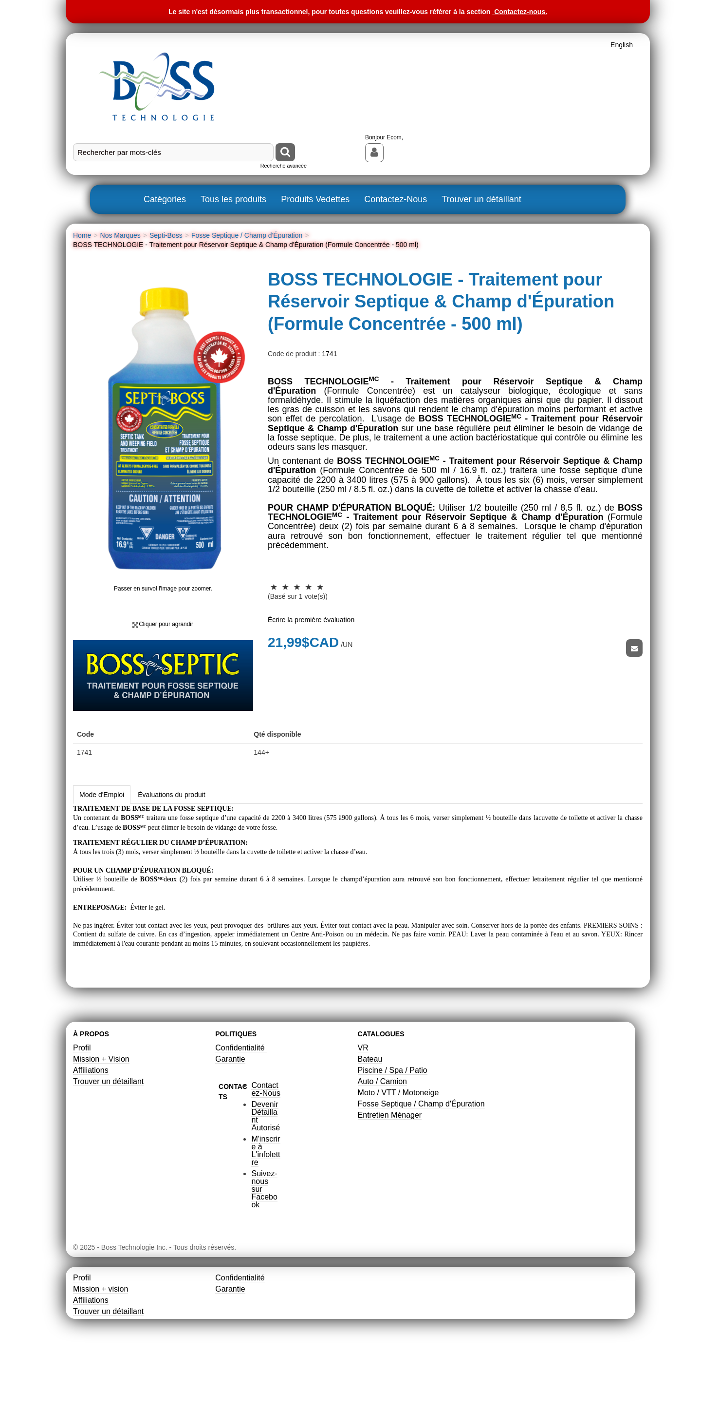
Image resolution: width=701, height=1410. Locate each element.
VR (363, 1109)
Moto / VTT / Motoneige (398, 1154)
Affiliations (91, 1132)
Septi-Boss (166, 235)
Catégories (165, 199)
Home (82, 235)
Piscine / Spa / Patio (392, 1132)
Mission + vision (100, 1351)
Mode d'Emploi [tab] (101, 856)
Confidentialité (241, 1109)
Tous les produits (233, 199)
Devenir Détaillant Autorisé (265, 1178)
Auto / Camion (382, 1143)
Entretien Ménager (390, 1177)
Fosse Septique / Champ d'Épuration (246, 235)
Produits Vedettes (315, 199)
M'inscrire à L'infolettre (265, 1212)
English (621, 45)
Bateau (370, 1121)
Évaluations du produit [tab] (171, 856)
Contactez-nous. (520, 12)
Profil (82, 1109)
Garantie (230, 1121)
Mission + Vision (101, 1121)
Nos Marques (120, 235)
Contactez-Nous (395, 199)
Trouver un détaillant (481, 199)
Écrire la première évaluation (311, 620)
